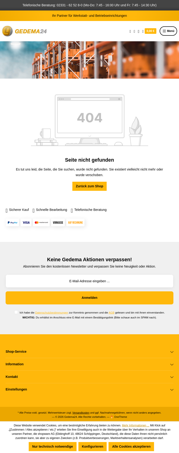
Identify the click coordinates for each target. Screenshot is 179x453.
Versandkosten (80, 412)
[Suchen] (130, 31)
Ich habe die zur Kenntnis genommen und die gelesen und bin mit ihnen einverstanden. (92, 312)
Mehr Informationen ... (135, 425)
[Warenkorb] (149, 31)
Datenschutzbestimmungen (51, 312)
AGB (112, 312)
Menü (168, 31)
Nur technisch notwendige (52, 446)
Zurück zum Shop (89, 186)
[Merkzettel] (134, 31)
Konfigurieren (92, 446)
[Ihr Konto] (139, 31)
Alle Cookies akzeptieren (131, 446)
